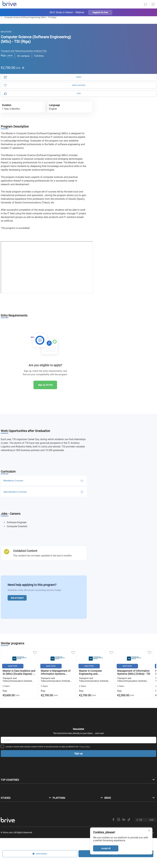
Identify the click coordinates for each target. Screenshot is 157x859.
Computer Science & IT (24, 25)
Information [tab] (138, 42)
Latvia (10, 62)
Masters (4, 25)
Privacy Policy (108, 716)
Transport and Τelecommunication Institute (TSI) (27, 56)
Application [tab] (112, 42)
